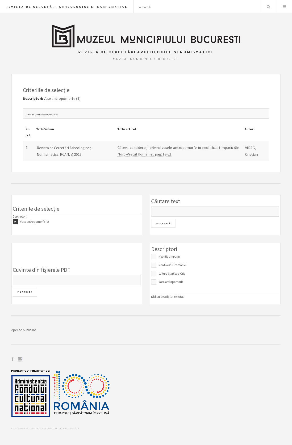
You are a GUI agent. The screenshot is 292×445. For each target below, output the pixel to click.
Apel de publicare (23, 330)
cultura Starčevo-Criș (172, 274)
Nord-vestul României (172, 265)
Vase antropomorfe (171, 282)
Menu (284, 6)
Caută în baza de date (268, 6)
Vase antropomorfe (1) (34, 222)
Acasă (145, 7)
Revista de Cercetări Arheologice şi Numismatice (67, 6)
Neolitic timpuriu (169, 257)
